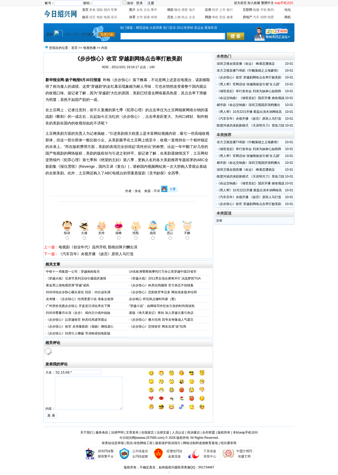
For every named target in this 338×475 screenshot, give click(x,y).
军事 (114, 10)
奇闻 (154, 17)
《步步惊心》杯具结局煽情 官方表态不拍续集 (161, 285)
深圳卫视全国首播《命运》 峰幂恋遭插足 (246, 64)
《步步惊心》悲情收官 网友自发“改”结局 (157, 326)
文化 (147, 10)
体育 (132, 17)
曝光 (177, 10)
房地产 (247, 17)
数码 (270, 10)
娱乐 (85, 17)
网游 (208, 17)
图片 (132, 10)
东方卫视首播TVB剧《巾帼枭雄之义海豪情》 (248, 70)
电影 (100, 17)
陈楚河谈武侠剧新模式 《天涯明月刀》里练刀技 (250, 125)
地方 (192, 10)
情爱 (270, 17)
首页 (85, 10)
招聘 (263, 17)
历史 (170, 17)
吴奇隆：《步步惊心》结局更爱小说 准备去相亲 (79, 299)
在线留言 (147, 432)
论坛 (287, 10)
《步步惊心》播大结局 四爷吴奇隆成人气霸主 (161, 320)
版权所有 (224, 432)
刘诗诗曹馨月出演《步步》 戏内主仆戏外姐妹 (78, 313)
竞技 (222, 17)
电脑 (256, 10)
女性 (140, 10)
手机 (263, 10)
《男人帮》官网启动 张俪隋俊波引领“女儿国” (248, 84)
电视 (107, 17)
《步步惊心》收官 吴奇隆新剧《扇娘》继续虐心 (79, 326)
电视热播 (89, 48)
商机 (287, 17)
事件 (154, 10)
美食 (92, 10)
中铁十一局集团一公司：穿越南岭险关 (73, 271)
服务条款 (102, 432)
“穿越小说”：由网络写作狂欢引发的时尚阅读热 (162, 306)
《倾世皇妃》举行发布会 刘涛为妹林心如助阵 (249, 91)
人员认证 (178, 432)
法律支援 (163, 432)
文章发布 (132, 432)
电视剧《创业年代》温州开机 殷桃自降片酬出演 (98, 247)
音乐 (114, 17)
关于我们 (86, 432)
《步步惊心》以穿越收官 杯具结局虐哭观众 (76, 320)
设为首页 (240, 3)
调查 (184, 10)
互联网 (247, 10)
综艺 (92, 17)
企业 (192, 17)
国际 (100, 10)
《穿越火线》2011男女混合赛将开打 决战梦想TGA (165, 278)
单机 (215, 17)
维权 (170, 10)
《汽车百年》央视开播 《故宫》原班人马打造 (96, 254)
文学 (140, 17)
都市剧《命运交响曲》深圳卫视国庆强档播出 (248, 105)
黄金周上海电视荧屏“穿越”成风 (67, 285)
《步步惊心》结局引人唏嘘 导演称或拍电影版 (78, 333)
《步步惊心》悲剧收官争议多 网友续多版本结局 (162, 292)
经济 (215, 10)
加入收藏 (253, 3)
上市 (222, 10)
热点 (184, 17)
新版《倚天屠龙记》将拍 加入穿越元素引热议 (161, 313)
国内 (107, 10)
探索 (147, 17)
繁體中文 (267, 3)
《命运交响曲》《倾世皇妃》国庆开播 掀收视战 (250, 98)
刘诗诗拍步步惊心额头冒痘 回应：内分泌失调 (78, 292)
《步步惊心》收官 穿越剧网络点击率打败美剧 (249, 77)
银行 (230, 10)
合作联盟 (208, 432)
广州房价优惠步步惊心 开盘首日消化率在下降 (78, 306)
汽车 (256, 17)
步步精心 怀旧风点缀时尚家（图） (153, 299)
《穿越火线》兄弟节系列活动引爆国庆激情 (76, 278)
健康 (230, 17)
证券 (208, 10)
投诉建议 (193, 432)
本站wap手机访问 (245, 432)
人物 (177, 17)
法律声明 (117, 432)
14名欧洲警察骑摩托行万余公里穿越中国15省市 (162, 271)
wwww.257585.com (149, 438)
